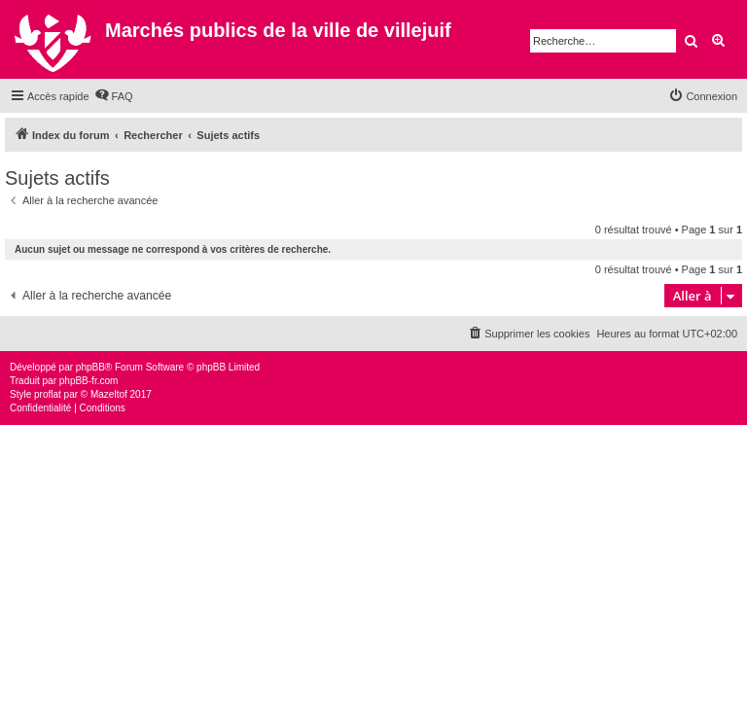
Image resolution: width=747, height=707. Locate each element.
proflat (47, 394)
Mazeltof (108, 394)
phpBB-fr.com (89, 380)
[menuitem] (113, 96)
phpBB (90, 367)
